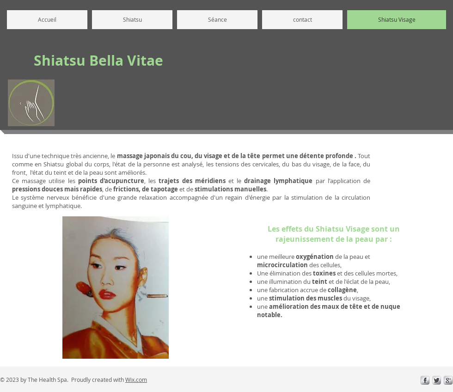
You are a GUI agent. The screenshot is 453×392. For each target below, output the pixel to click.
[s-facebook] (425, 380)
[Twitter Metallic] (436, 380)
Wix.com (136, 379)
